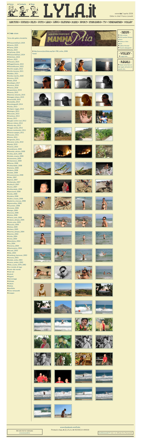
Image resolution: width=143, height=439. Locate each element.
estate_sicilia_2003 (16, 260)
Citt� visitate (13, 33)
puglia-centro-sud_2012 (17, 121)
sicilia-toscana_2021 (16, 71)
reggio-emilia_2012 (16, 128)
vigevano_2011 (14, 140)
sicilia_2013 (13, 107)
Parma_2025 (13, 48)
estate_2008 (13, 173)
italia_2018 (13, 81)
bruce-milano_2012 (16, 123)
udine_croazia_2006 (16, 199)
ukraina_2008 (14, 168)
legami (11, 276)
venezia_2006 (14, 208)
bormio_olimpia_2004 (16, 232)
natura (11, 284)
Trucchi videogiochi (125, 48)
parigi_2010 (13, 144)
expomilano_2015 (15, 90)
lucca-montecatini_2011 (17, 130)
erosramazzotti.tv (24, 433)
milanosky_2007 (14, 182)
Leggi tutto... (124, 56)
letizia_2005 (13, 227)
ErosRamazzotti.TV (105, 433)
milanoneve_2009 (15, 161)
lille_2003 (12, 253)
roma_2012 (13, 118)
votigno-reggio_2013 (16, 109)
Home (11, 4)
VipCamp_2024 (14, 52)
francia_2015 (13, 92)
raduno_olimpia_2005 (16, 220)
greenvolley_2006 (15, 203)
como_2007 (13, 187)
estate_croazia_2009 (16, 156)
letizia (11, 286)
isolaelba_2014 (14, 102)
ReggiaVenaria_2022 (16, 64)
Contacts (22, 4)
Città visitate (123, 35)
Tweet (34, 54)
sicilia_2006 (13, 194)
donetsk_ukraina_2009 (17, 151)
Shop (32, 4)
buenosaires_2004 (15, 248)
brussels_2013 (14, 114)
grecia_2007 (13, 180)
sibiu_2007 (13, 177)
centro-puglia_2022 (16, 69)
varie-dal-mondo (15, 269)
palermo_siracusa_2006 (17, 201)
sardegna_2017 (14, 83)
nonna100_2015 (15, 99)
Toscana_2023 (14, 62)
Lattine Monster (124, 46)
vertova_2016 (14, 85)
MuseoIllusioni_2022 (16, 66)
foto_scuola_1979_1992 (17, 265)
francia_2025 (13, 45)
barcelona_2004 (14, 241)
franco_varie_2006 (15, 217)
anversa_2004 (14, 246)
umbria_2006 (13, 196)
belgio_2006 (13, 210)
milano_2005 (13, 229)
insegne (11, 293)
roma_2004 (13, 239)
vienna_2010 (13, 147)
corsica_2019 (13, 78)
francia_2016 (13, 88)
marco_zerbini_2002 (16, 262)
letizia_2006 (13, 215)
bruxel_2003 (13, 251)
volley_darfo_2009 (15, 154)
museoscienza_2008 (16, 175)
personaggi (13, 279)
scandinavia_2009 (15, 149)
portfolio (12, 288)
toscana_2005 (14, 225)
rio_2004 (12, 243)
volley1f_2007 (14, 184)
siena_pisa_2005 (15, 222)
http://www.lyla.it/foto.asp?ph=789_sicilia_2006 (51, 51)
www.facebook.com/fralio (70, 427)
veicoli (11, 274)
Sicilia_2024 (13, 50)
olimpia (11, 281)
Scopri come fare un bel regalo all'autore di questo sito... (125, 67)
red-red (11, 272)
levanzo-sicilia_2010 (16, 142)
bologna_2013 (14, 111)
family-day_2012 (15, 125)
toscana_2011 (14, 135)
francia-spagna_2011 (16, 133)
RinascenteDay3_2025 (17, 43)
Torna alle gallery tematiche (17, 38)
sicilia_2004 (13, 236)
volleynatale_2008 (15, 166)
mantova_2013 (14, 116)
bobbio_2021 (13, 74)
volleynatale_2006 (15, 189)
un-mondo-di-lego (15, 267)
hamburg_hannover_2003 (18, 255)
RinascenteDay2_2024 (17, 55)
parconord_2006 (15, 192)
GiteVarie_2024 (14, 57)
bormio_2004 (13, 234)
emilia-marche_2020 (16, 76)
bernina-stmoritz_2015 (17, 95)
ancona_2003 (13, 258)
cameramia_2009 (15, 158)
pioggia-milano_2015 (16, 97)
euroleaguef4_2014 (16, 104)
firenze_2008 (13, 163)
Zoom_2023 (13, 59)
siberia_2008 (13, 170)
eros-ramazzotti (14, 291)
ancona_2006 (13, 213)
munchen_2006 (14, 206)
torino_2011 (13, 137)
